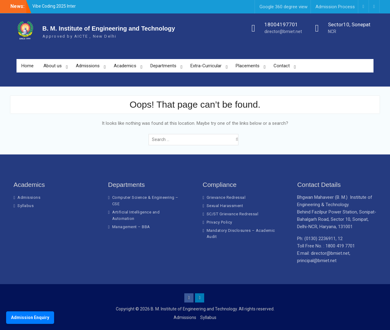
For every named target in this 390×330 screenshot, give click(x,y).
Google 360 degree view (283, 6)
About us (52, 66)
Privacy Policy (219, 222)
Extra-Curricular (206, 66)
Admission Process (335, 6)
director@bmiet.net (283, 31)
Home (27, 66)
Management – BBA (131, 226)
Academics (125, 66)
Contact (282, 66)
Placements (247, 66)
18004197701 (281, 24)
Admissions (88, 66)
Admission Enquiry (30, 317)
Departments (163, 66)
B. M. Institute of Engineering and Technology (108, 28)
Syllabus (25, 205)
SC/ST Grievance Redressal (233, 214)
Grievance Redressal (226, 197)
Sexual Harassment (225, 205)
